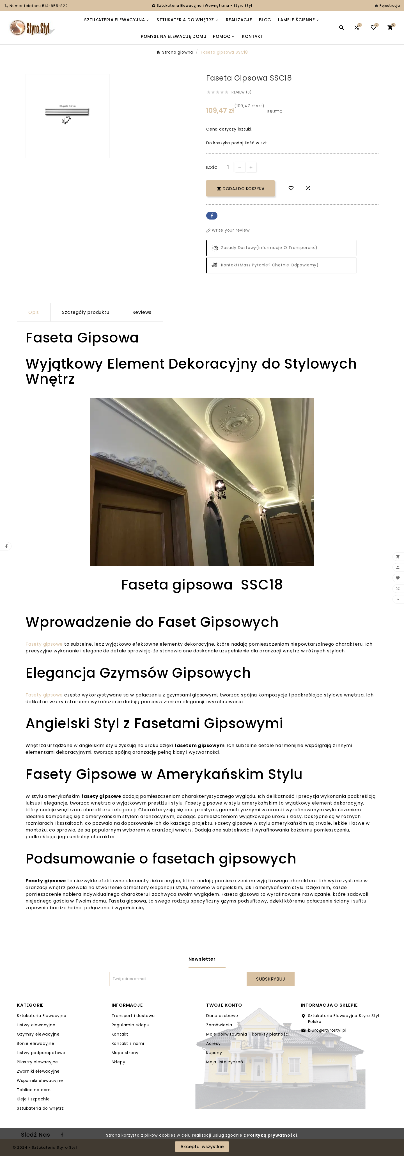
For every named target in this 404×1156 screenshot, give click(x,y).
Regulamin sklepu (131, 1025)
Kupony (214, 1053)
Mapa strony (125, 1053)
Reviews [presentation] (142, 312)
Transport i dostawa (133, 1015)
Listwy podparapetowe (41, 1053)
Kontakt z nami (128, 1043)
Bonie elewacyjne (35, 1043)
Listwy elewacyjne (36, 1025)
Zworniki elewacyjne (38, 1071)
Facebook (211, 216)
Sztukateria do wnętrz (40, 1108)
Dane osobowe (222, 1015)
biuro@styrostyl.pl (327, 1030)
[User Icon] (387, 5)
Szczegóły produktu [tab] (85, 312)
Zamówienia (219, 1025)
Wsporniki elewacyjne (40, 1080)
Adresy (213, 1043)
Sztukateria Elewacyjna (41, 1015)
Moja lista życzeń (224, 1062)
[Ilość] (228, 167)
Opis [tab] (33, 312)
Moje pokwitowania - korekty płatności (248, 1034)
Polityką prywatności (272, 1135)
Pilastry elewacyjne (37, 1062)
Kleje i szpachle (33, 1099)
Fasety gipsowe (44, 644)
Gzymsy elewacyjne (38, 1034)
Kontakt (120, 1034)
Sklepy (118, 1062)
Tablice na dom (34, 1090)
